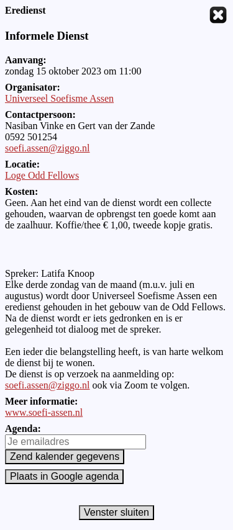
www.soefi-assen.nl (44, 412)
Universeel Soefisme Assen (59, 98)
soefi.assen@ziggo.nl (47, 148)
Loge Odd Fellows (42, 175)
